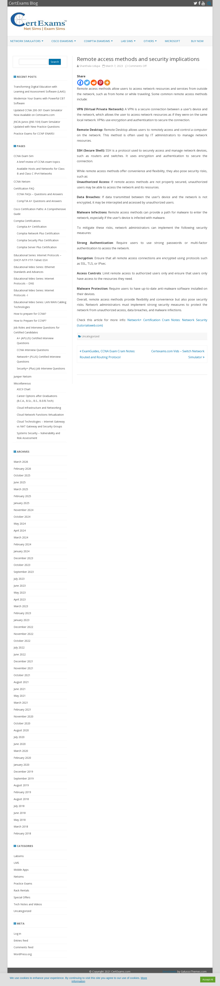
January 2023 (21, 620)
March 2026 (21, 461)
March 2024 (21, 537)
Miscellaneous (22, 383)
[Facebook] (80, 83)
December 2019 (23, 771)
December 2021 (23, 661)
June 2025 (20, 482)
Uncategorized (90, 336)
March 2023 (21, 606)
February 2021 (22, 709)
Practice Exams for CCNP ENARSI (34, 133)
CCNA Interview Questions (33, 350)
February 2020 (22, 757)
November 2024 (23, 510)
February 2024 (22, 544)
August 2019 (21, 785)
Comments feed (23, 947)
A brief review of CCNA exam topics (38, 162)
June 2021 (20, 689)
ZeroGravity (169, 971)
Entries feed (21, 940)
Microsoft (172, 41)
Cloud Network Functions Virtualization (40, 414)
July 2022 (19, 647)
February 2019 (22, 792)
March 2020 (21, 751)
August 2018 (21, 799)
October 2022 (22, 641)
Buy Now (197, 41)
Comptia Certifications (27, 221)
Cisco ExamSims (62, 41)
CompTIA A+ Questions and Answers (39, 201)
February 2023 (22, 613)
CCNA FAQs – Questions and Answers (40, 194)
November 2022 (23, 634)
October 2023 (22, 565)
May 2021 (20, 695)
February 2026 (22, 468)
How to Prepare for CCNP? (30, 320)
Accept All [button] (207, 979)
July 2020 (19, 737)
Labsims (19, 856)
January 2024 (21, 551)
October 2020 (22, 723)
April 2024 (20, 530)
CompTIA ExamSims (97, 41)
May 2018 (20, 820)
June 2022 (20, 654)
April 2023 (20, 599)
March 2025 (21, 489)
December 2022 (23, 627)
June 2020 (20, 744)
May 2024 (20, 523)
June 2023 (20, 585)
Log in (17, 933)
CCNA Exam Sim (23, 156)
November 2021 (23, 668)
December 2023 (23, 558)
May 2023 (20, 592)
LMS (16, 863)
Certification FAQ (24, 188)
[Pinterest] (100, 83)
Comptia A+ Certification (32, 226)
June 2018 (20, 813)
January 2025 (21, 503)
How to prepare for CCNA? (30, 313)
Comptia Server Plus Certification (37, 247)
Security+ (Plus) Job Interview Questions (41, 368)
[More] (107, 83)
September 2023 (24, 572)
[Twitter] (87, 83)
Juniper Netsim (22, 376)
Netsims (19, 876)
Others (149, 41)
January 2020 (21, 764)
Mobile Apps (21, 869)
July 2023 (19, 578)
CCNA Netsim (22, 181)
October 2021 (22, 675)
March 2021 (21, 702)
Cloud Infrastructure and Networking (39, 407)
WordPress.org (23, 954)
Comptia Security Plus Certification (38, 240)
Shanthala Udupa (90, 66)
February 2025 (22, 496)
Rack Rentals (21, 890)
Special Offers (22, 897)
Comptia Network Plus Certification (38, 233)
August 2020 (21, 730)
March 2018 (21, 826)
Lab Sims (127, 41)
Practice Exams (23, 883)
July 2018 (19, 806)
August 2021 (21, 682)
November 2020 (23, 716)
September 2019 (24, 778)
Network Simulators (25, 41)
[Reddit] (94, 83)
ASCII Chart (23, 389)
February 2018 (22, 833)
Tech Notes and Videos (28, 904)
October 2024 (22, 516)
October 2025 (22, 475)
